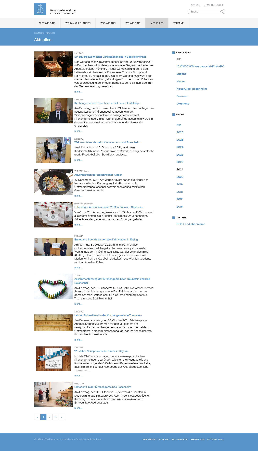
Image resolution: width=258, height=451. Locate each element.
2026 (180, 134)
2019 (180, 186)
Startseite (39, 34)
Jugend (181, 75)
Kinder (181, 83)
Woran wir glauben (77, 24)
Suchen (222, 13)
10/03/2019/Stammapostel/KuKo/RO (200, 68)
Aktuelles (156, 24)
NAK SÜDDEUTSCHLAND (155, 441)
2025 (180, 141)
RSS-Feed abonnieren (191, 225)
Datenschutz (215, 441)
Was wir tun (108, 24)
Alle (179, 60)
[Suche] (206, 13)
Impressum (197, 441)
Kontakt (196, 5)
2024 (180, 149)
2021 (180, 171)
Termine (178, 24)
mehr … (78, 93)
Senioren (182, 98)
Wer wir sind (47, 24)
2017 (179, 201)
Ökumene (183, 105)
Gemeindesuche (214, 5)
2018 (180, 193)
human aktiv (180, 441)
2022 (180, 164)
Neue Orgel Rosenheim (192, 90)
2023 (180, 156)
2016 (180, 208)
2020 (180, 178)
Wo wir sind (133, 24)
